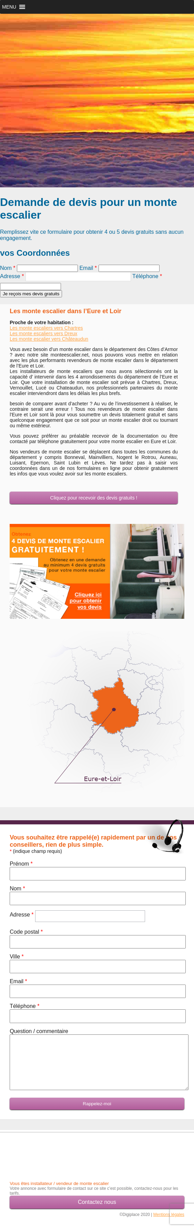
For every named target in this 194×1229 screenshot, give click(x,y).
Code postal (26, 932)
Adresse (12, 276)
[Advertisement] (50, 1150)
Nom (7, 268)
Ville (17, 956)
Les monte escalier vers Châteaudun (49, 339)
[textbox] (78, 276)
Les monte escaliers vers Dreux (43, 333)
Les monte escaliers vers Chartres (46, 328)
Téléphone (147, 276)
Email (88, 268)
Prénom (21, 864)
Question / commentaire (39, 1031)
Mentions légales (168, 1214)
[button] (9, 7)
